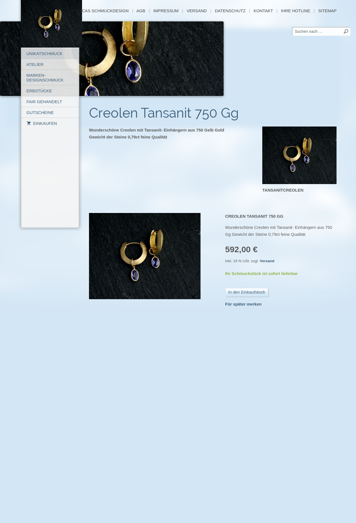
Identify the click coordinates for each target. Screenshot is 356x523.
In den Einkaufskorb (246, 292)
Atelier (34, 64)
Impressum (166, 10)
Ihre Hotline (295, 10)
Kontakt (263, 10)
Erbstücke (39, 90)
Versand (197, 10)
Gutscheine (40, 112)
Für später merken (243, 304)
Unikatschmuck (44, 53)
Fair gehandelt (44, 101)
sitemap (327, 10)
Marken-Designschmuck (44, 77)
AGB (141, 10)
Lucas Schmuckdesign (103, 10)
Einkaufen (41, 123)
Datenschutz (230, 10)
